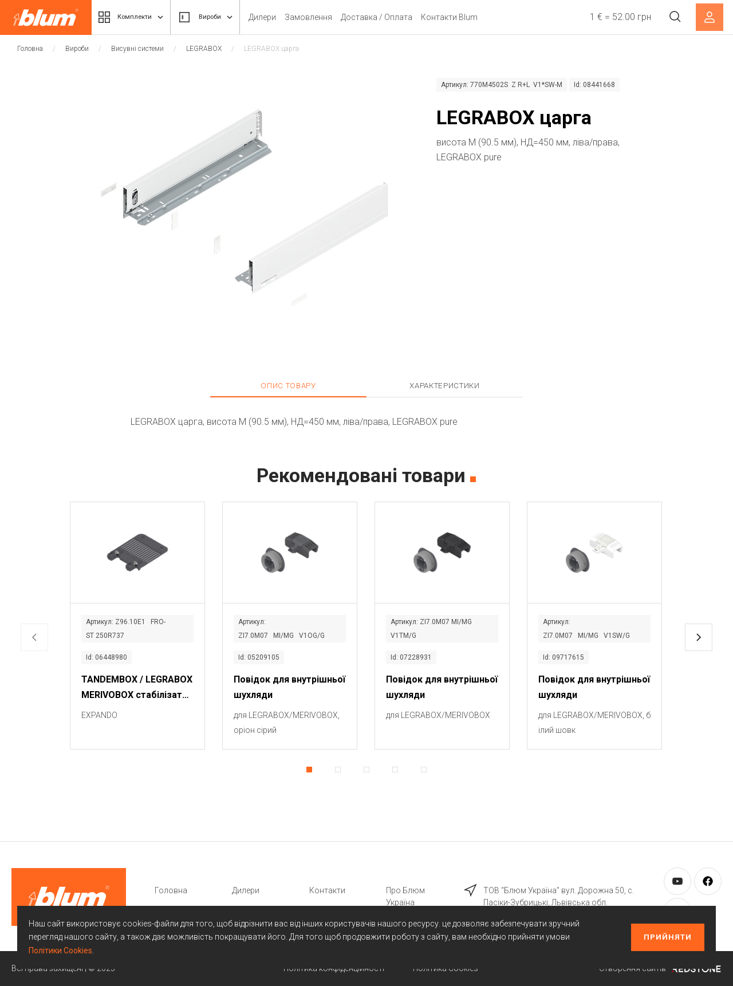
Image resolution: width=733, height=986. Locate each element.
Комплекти (136, 17)
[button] (698, 637)
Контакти (327, 890)
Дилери (282, 17)
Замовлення (328, 17)
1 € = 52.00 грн (617, 16)
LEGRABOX (204, 49)
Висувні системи (137, 49)
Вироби (220, 17)
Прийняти (668, 937)
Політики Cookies (60, 950)
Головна (30, 49)
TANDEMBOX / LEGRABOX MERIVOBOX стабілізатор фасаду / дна (137, 688)
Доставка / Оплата (396, 17)
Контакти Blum (469, 17)
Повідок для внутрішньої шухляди (289, 687)
